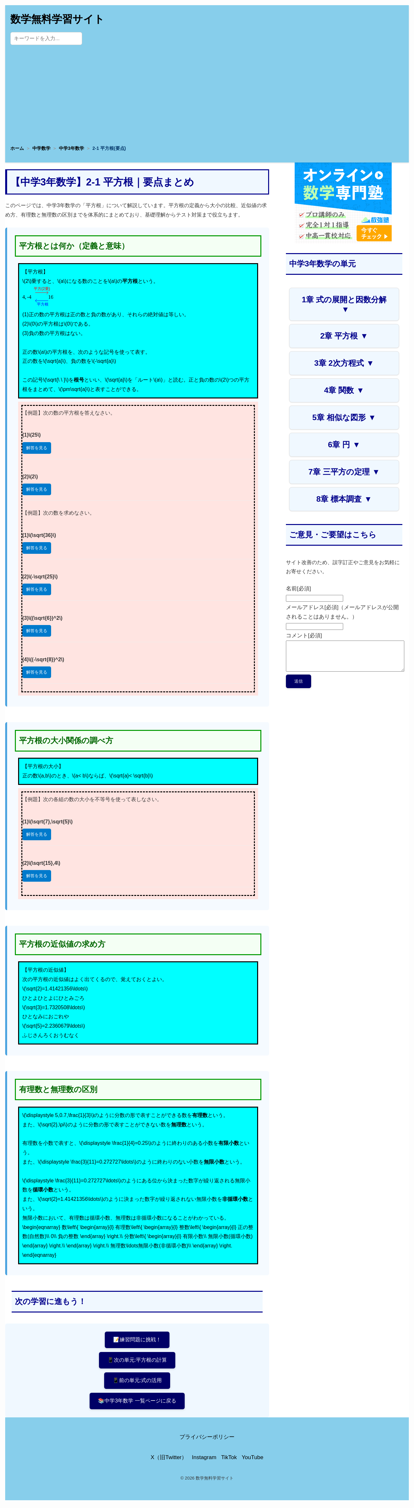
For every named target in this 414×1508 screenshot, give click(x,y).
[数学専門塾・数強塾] (343, 242)
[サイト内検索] (46, 38)
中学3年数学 (71, 148)
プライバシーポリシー (207, 1439)
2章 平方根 (344, 335)
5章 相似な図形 (344, 417)
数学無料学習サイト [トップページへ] (57, 19)
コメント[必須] (304, 635)
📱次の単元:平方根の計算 (137, 1361)
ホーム (17, 148)
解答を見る (36, 447)
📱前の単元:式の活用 (137, 1382)
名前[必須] (298, 589)
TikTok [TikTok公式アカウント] (229, 1460)
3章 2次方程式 (344, 363)
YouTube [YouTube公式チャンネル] (252, 1460)
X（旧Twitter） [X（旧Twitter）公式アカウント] (169, 1460)
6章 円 (344, 444)
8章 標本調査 (344, 499)
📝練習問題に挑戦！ (137, 1340)
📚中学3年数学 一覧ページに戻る (137, 1403)
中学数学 (41, 148)
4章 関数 (344, 390)
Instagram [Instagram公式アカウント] (204, 1460)
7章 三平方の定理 (344, 471)
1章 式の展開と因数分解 (344, 304)
